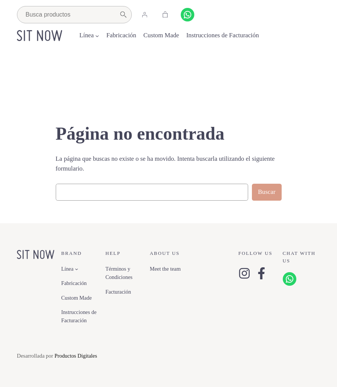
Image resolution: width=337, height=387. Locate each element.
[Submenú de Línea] (97, 35)
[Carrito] (165, 15)
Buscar (267, 191)
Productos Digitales (76, 356)
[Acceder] (144, 14)
